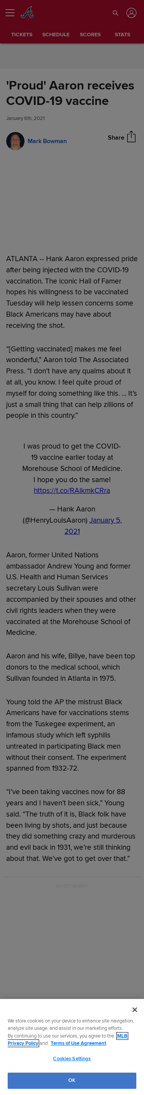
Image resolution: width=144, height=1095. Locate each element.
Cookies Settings (72, 1059)
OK (71, 1080)
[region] (72, 1047)
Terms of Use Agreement (78, 1043)
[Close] (134, 1009)
